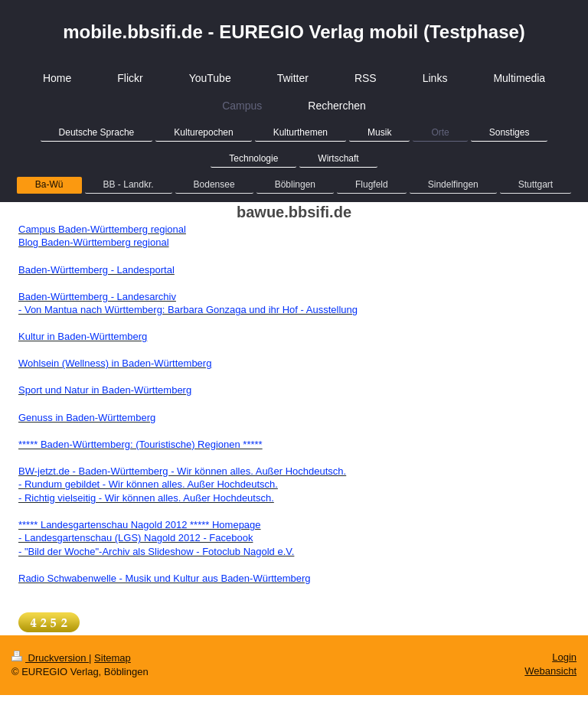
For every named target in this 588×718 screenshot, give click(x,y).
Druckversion (50, 658)
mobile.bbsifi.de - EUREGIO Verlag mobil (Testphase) (294, 31)
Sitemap (112, 658)
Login (564, 657)
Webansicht (550, 671)
